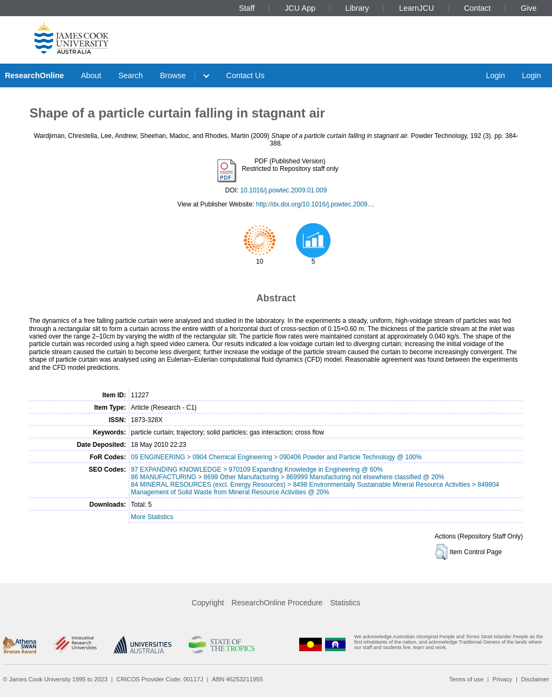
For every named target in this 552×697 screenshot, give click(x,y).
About (91, 75)
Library (357, 8)
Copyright (208, 602)
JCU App (300, 8)
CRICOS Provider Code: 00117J (159, 679)
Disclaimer (535, 679)
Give (529, 8)
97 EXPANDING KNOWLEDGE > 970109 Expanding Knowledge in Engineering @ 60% (257, 469)
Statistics (345, 602)
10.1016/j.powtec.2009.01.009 (283, 190)
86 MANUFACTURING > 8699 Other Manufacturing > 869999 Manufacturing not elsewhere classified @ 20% (287, 477)
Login (495, 75)
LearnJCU (416, 8)
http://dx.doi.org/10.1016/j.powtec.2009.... (315, 204)
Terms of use (466, 679)
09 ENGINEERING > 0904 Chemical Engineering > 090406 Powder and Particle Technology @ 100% (276, 457)
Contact (477, 8)
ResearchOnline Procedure (277, 602)
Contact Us (245, 75)
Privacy (502, 679)
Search (130, 75)
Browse (173, 75)
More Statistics (152, 517)
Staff (246, 8)
